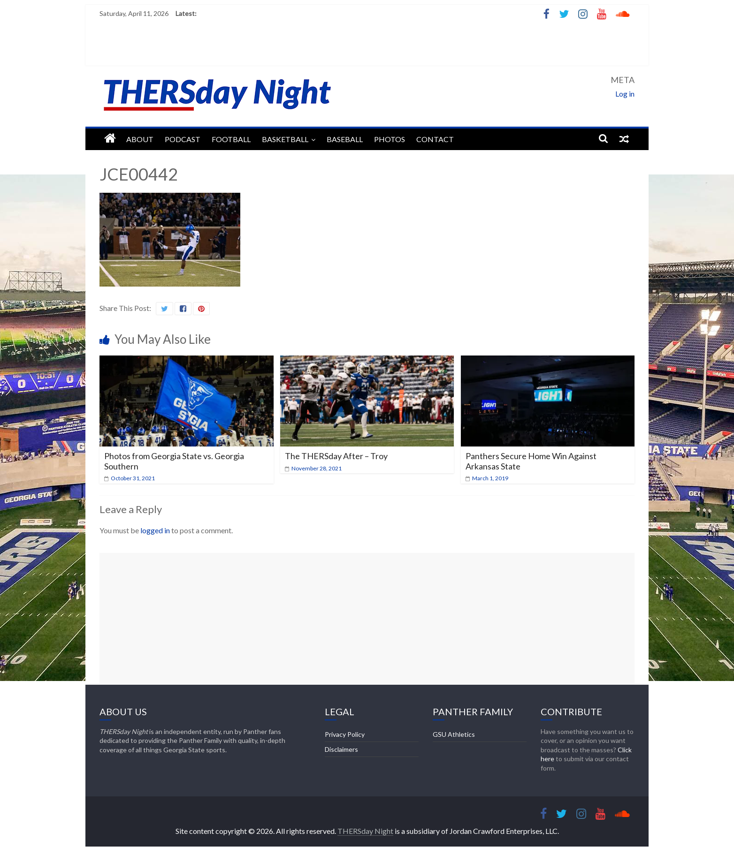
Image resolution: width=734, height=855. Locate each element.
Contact (435, 139)
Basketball (285, 139)
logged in (155, 530)
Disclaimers (341, 749)
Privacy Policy (345, 734)
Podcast (182, 139)
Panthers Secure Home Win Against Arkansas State (531, 461)
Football (231, 139)
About (139, 139)
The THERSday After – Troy (336, 456)
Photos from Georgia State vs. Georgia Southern (174, 461)
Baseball (345, 139)
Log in (625, 93)
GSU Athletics (454, 734)
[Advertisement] (367, 618)
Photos (389, 139)
